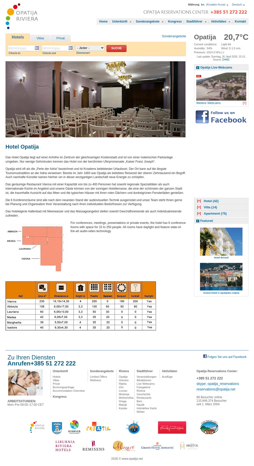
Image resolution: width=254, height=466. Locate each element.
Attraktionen (143, 380)
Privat (60, 38)
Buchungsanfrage (63, 387)
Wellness (95, 380)
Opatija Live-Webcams (216, 67)
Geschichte (143, 394)
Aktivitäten (218, 21)
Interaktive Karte (146, 408)
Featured (206, 221)
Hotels (18, 37)
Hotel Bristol (221, 257)
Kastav (123, 408)
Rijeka (122, 383)
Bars (139, 401)
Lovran (123, 390)
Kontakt (240, 21)
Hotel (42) (207, 201)
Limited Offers (98, 376)
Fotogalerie (143, 387)
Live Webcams (145, 383)
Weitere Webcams (208, 103)
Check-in (14, 53)
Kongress (175, 21)
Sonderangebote (148, 21)
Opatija (123, 376)
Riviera (124, 371)
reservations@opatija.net (215, 389)
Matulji (123, 404)
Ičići (121, 387)
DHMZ (226, 59)
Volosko (123, 380)
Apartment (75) (211, 213)
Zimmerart (83, 52)
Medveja (124, 394)
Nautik (140, 404)
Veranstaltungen (146, 376)
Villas (40, 38)
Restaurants (143, 397)
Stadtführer (194, 21)
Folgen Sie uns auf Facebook (227, 357)
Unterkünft (120, 21)
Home (103, 21)
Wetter (140, 411)
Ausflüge (167, 376)
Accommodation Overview (69, 390)
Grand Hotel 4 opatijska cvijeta (221, 292)
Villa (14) (206, 207)
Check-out (49, 53)
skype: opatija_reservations (217, 384)
